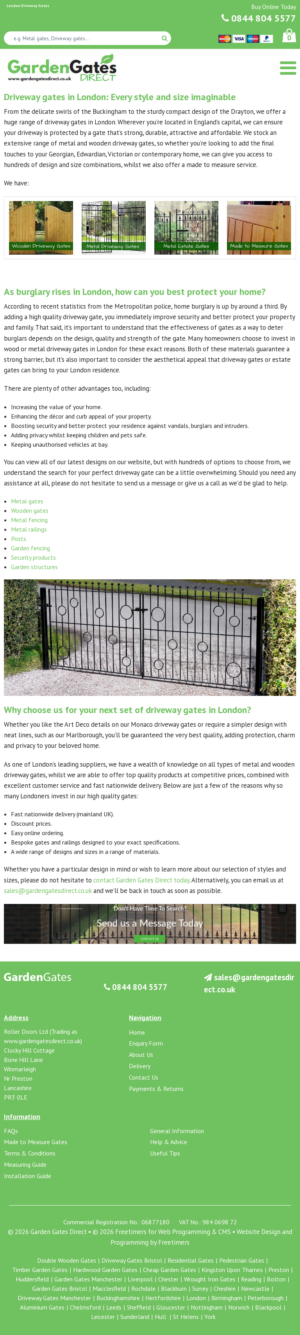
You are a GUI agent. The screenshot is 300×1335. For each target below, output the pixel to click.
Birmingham (226, 1298)
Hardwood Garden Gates (105, 1270)
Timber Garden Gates (40, 1270)
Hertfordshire (163, 1298)
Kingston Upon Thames (232, 1270)
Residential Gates (191, 1260)
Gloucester (170, 1307)
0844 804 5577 (258, 18)
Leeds (113, 1307)
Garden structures (34, 567)
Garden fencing (30, 548)
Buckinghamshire (118, 1298)
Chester (168, 1279)
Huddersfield (32, 1279)
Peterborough (266, 1298)
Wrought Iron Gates (210, 1279)
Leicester (103, 1317)
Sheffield (139, 1307)
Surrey (200, 1288)
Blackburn (174, 1288)
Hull (161, 1317)
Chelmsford (85, 1307)
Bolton (276, 1279)
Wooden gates (29, 510)
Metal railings (29, 529)
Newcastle (255, 1288)
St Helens (186, 1317)
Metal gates (27, 501)
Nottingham (207, 1307)
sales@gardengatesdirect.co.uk (48, 890)
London (196, 1298)
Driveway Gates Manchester (54, 1298)
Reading (251, 1279)
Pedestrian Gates (241, 1260)
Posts (18, 539)
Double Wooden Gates (66, 1260)
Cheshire (225, 1288)
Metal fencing (29, 520)
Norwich (239, 1307)
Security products (33, 557)
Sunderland (134, 1317)
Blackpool (268, 1307)
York (210, 1317)
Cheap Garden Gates (169, 1270)
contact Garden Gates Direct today (141, 880)
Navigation (145, 1017)
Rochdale (143, 1288)
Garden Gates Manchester (88, 1279)
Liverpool (140, 1279)
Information (22, 1116)
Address (16, 1017)
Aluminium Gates (42, 1307)
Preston (278, 1270)
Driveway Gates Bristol (132, 1260)
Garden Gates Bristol (59, 1288)
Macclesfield (109, 1288)
